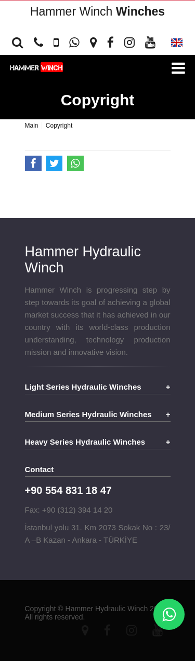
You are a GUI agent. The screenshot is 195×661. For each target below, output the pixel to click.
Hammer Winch (97, 11)
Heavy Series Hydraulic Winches (85, 441)
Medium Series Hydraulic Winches (88, 414)
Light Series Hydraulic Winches (83, 386)
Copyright (98, 99)
